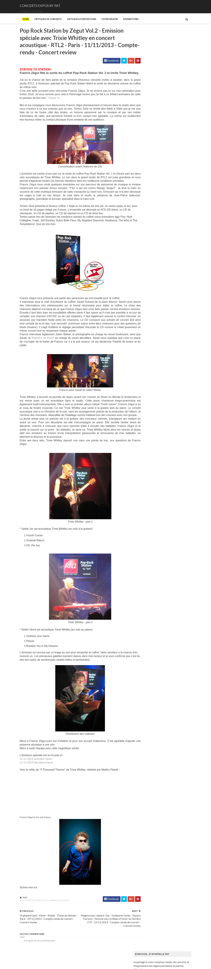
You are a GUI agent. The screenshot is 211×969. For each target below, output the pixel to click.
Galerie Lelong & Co (151, 338)
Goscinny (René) (149, 351)
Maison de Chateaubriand (155, 399)
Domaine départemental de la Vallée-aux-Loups (167, 316)
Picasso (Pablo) (149, 488)
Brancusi (145, 284)
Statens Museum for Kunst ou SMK (160, 504)
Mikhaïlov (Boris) (150, 421)
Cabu (143, 294)
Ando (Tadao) (148, 259)
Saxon (143, 218)
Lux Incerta (146, 180)
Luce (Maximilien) (150, 389)
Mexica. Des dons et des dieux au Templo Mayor (167, 415)
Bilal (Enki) (146, 278)
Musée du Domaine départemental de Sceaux (165, 459)
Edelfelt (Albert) (149, 319)
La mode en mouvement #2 (155, 383)
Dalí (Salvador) (148, 303)
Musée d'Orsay (149, 443)
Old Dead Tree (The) (152, 199)
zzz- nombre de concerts (50, 913)
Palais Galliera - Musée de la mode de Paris (164, 478)
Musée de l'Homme (151, 450)
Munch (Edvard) (149, 431)
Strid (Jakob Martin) (152, 507)
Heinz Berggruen (150, 364)
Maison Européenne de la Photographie (162, 396)
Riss (142, 494)
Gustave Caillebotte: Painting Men (160, 358)
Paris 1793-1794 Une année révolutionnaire (164, 485)
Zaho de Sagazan (149, 237)
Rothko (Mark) (148, 498)
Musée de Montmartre (153, 447)
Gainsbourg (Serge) (151, 332)
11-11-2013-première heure (29, 771)
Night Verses (147, 196)
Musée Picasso (148, 440)
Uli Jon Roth (147, 231)
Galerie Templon (149, 342)
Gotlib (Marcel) (149, 354)
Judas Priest (147, 173)
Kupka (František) (150, 377)
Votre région (103, 23)
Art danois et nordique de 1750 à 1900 (162, 262)
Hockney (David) (150, 370)
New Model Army (150, 193)
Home (19, 23)
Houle (143, 164)
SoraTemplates (34, 964)
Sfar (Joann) (147, 501)
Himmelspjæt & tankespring (156, 367)
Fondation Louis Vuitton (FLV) (157, 329)
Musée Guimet (148, 437)
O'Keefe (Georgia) (150, 475)
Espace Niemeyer (150, 323)
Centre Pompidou (150, 297)
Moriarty (145, 186)
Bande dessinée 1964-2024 (155, 275)
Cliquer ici (57, 107)
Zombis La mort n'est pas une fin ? (159, 532)
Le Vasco (145, 177)
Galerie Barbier (149, 335)
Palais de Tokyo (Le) (151, 482)
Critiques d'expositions (75, 23)
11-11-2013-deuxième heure (29, 775)
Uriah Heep (146, 234)
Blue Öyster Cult (149, 135)
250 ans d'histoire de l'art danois (158, 252)
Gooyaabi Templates (74, 964)
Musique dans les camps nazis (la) (159, 434)
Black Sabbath (148, 132)
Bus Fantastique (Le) (151, 291)
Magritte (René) (149, 393)
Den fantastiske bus (151, 310)
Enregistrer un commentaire (32, 953)
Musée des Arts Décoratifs (155, 456)
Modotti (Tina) (148, 428)
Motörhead (146, 189)
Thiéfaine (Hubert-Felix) (154, 228)
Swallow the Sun (149, 224)
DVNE (144, 148)
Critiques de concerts (41, 23)
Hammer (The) (148, 361)
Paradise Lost (148, 205)
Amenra (144, 126)
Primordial (146, 209)
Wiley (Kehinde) (149, 526)
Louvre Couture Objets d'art (156, 386)
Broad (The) (147, 287)
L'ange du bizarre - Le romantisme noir (161, 380)
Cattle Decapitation (151, 138)
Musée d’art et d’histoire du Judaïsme (161, 469)
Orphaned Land (149, 202)
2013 (15, 913)
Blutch (144, 281)
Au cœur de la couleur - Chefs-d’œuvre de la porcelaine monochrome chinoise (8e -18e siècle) (167, 267)
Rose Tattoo (147, 212)
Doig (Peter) (147, 313)
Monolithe (146, 183)
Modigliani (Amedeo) (152, 424)
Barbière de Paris (40, 347)
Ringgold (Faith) (149, 491)
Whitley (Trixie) (27, 913)
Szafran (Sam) (148, 510)
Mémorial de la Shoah (152, 472)
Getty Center (147, 345)
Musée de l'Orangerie (152, 453)
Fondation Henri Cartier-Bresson (159, 326)
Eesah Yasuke (148, 154)
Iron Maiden (147, 167)
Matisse (145, 412)
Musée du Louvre (150, 463)
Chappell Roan (148, 142)
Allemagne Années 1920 (154, 256)
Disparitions (124, 23)
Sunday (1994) (148, 221)
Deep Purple (147, 151)
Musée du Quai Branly (152, 466)
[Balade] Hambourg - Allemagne (174, 80)
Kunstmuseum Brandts (153, 373)
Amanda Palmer (149, 123)
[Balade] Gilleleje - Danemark (172, 96)
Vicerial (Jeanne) (149, 523)
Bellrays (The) (148, 129)
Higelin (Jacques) (150, 161)
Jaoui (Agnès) (148, 170)
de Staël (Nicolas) (150, 542)
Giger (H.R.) (147, 348)
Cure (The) (146, 145)
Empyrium (146, 158)
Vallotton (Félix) (149, 513)
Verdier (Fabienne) (150, 520)
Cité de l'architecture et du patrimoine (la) (163, 300)
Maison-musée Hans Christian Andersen (163, 405)
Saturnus (145, 215)
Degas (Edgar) (148, 307)
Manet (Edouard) (150, 408)
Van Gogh (145, 517)
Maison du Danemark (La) (154, 402)
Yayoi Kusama (148, 529)
